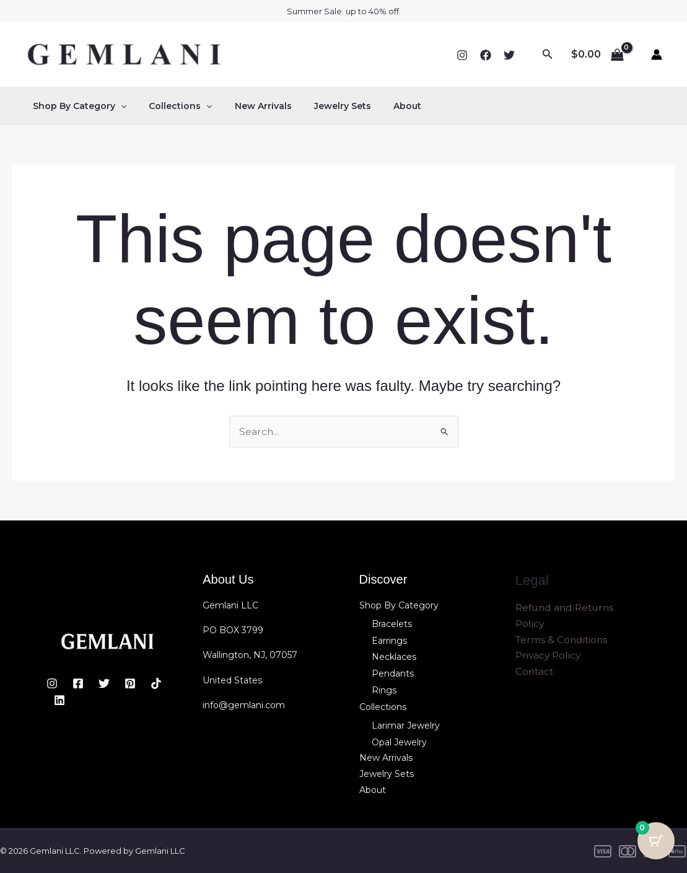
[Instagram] (462, 55)
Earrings (389, 640)
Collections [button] (172, 106)
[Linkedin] (59, 700)
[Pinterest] (130, 684)
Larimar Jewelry (406, 724)
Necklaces (394, 656)
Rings (384, 689)
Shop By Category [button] (77, 106)
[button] (547, 54)
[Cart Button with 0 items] (656, 842)
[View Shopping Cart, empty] (597, 54)
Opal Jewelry (399, 741)
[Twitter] (509, 55)
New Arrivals (250, 106)
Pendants (393, 673)
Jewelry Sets (325, 106)
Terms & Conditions (562, 641)
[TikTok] (156, 684)
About (385, 106)
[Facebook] (485, 55)
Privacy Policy (549, 657)
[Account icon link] (656, 54)
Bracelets (392, 624)
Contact (535, 673)
